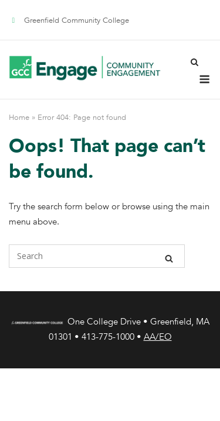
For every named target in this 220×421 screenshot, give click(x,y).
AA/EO (158, 337)
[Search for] (97, 256)
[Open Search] (194, 61)
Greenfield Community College (76, 20)
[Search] (169, 256)
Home (19, 117)
